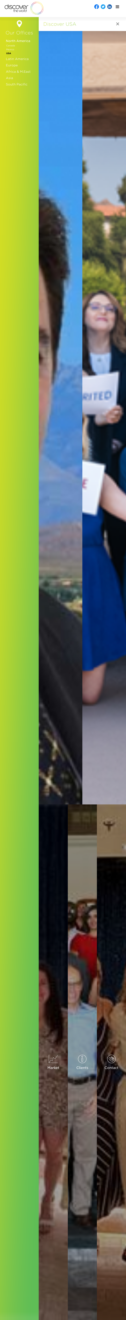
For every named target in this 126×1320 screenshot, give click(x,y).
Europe (12, 65)
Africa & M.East (18, 71)
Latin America (17, 59)
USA (8, 53)
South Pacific (16, 84)
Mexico (10, 49)
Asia (9, 78)
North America (18, 41)
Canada (10, 45)
